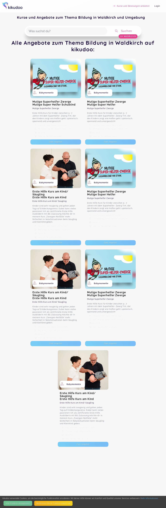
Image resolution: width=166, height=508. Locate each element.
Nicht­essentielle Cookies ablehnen (53, 503)
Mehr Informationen (149, 498)
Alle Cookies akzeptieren (18, 503)
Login (157, 6)
